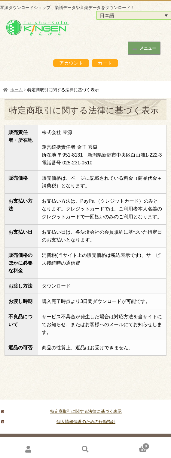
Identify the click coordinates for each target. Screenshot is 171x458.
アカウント (71, 63)
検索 (85, 449)
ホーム (16, 89)
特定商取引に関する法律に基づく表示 (86, 411)
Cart (131, 445)
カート (105, 63)
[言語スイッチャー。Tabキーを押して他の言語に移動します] (133, 15)
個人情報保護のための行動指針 (85, 421)
